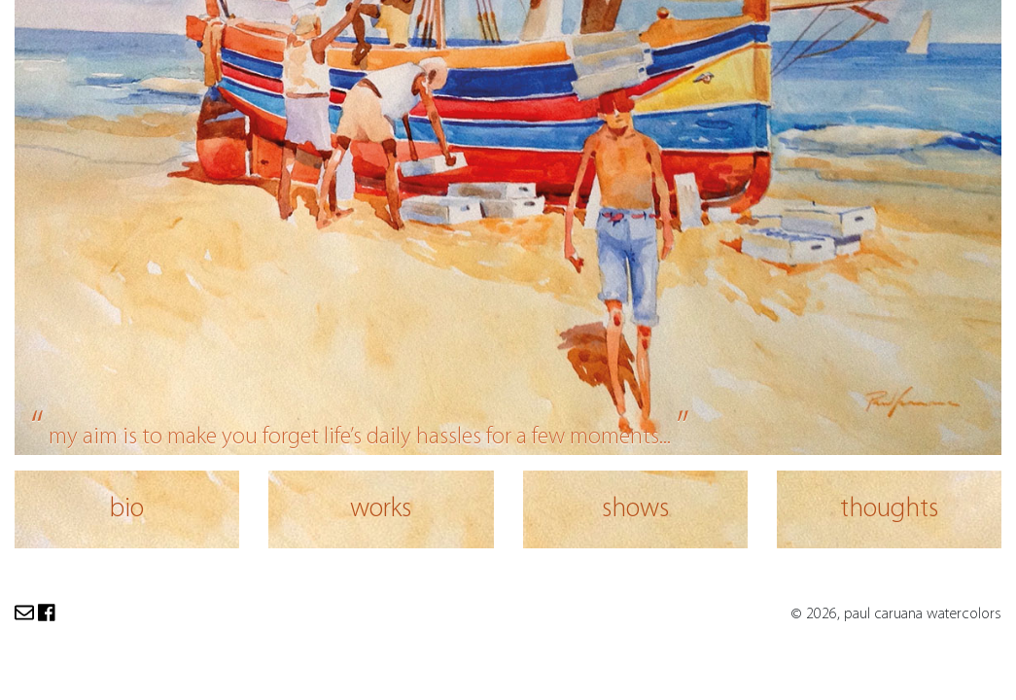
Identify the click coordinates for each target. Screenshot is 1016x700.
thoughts (889, 509)
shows (635, 509)
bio (127, 509)
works (380, 509)
